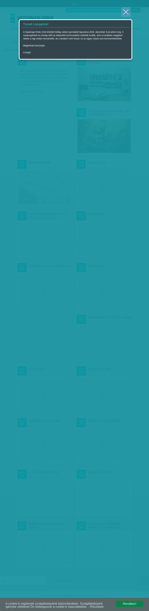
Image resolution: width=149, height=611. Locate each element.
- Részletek (96, 606)
